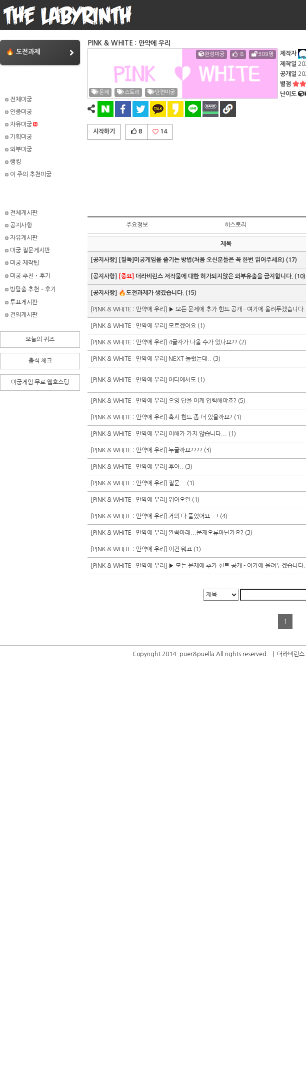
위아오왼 (179, 500)
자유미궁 (21, 124)
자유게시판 (21, 238)
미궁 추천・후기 (27, 276)
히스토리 (235, 225)
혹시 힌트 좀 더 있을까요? (200, 417)
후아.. (176, 467)
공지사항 (18, 225)
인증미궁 (18, 112)
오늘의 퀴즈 (40, 339)
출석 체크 (40, 361)
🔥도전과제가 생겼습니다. (151, 293)
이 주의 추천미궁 (28, 174)
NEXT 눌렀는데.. (190, 359)
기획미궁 (18, 137)
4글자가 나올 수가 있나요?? (203, 342)
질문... (177, 483)
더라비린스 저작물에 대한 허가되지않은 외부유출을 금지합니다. (205, 276)
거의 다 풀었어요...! (193, 516)
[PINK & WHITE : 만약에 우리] (129, 309)
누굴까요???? (185, 450)
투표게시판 (21, 302)
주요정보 (137, 225)
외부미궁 (18, 149)
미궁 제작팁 (22, 263)
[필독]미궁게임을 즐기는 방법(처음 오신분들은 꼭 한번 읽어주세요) (201, 260)
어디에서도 (182, 380)
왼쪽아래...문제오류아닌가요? (206, 533)
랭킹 (13, 162)
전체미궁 (18, 99)
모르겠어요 (182, 326)
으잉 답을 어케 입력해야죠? (202, 401)
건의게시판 (21, 315)
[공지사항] (104, 260)
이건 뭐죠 (180, 549)
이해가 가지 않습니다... (197, 434)
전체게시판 (21, 213)
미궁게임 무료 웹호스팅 (40, 382)
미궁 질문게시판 (27, 250)
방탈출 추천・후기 (30, 289)
